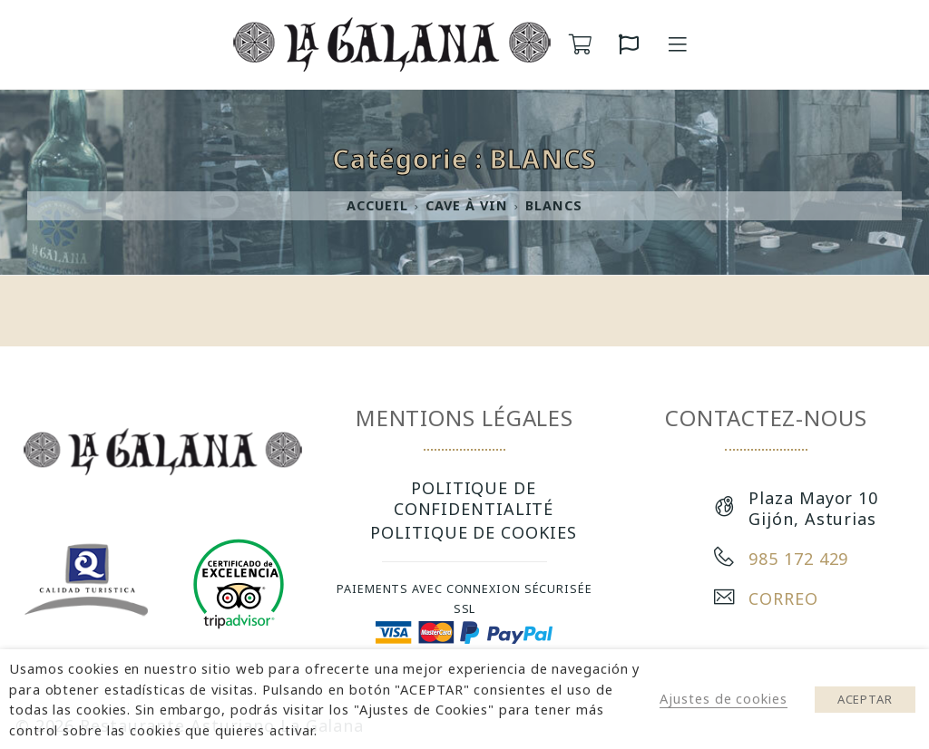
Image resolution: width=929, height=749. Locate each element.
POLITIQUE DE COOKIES (473, 532)
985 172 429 (798, 558)
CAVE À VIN (466, 205)
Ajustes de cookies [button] (723, 698)
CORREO (782, 598)
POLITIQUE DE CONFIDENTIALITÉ (474, 498)
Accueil (377, 205)
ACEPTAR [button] (865, 699)
